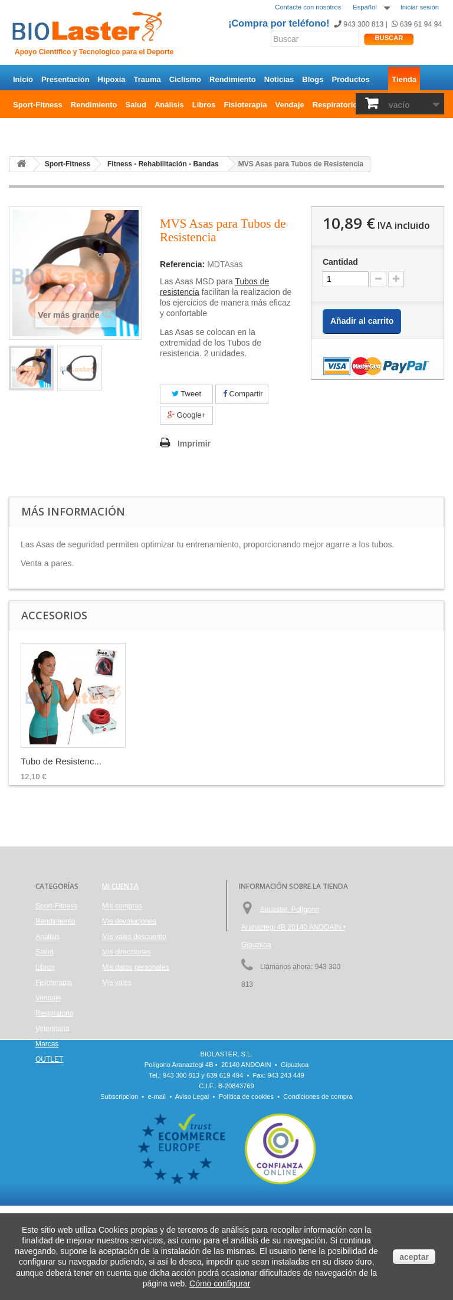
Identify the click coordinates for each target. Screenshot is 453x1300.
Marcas (46, 1044)
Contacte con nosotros (308, 7)
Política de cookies (246, 1190)
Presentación (65, 79)
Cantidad (340, 262)
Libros (204, 104)
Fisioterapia (245, 104)
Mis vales (117, 983)
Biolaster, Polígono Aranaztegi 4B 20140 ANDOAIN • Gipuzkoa (293, 927)
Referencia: (182, 264)
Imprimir (194, 443)
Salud (136, 104)
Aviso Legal (192, 1190)
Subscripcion (119, 1190)
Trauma (147, 79)
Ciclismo (185, 79)
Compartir (243, 393)
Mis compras (122, 906)
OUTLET (28, 130)
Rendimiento (232, 79)
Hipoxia (112, 79)
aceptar (414, 1257)
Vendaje (289, 104)
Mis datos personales (135, 967)
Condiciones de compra (318, 1190)
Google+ (187, 415)
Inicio (23, 79)
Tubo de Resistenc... (177, 761)
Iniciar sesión (420, 7)
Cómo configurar (220, 1283)
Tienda (404, 79)
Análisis (169, 104)
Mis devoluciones (129, 921)
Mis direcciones (126, 952)
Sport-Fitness (38, 104)
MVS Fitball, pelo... (58, 761)
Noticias (279, 79)
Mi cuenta (120, 886)
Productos (350, 79)
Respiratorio (335, 104)
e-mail (157, 1190)
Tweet (186, 393)
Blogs (312, 79)
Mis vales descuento (134, 937)
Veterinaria (52, 1029)
